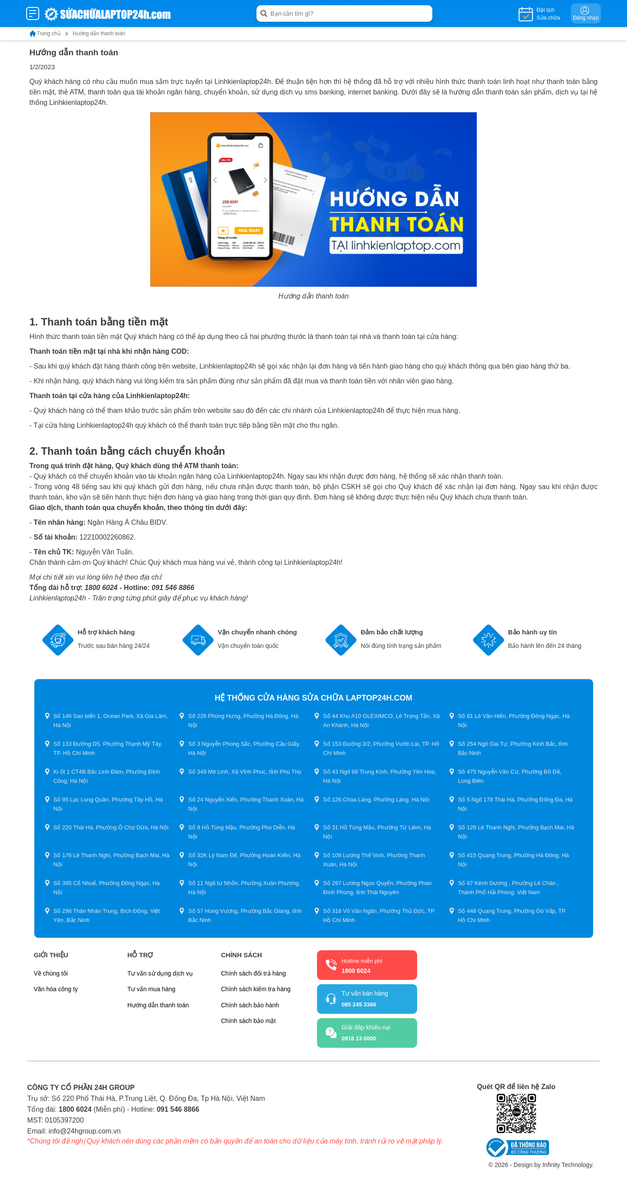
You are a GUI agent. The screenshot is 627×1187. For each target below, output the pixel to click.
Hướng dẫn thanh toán (158, 1005)
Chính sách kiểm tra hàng (256, 989)
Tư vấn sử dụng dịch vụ (160, 973)
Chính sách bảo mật (248, 1020)
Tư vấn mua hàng (151, 989)
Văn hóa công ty (56, 989)
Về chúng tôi (51, 973)
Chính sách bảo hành (250, 1005)
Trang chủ (49, 33)
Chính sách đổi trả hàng (253, 973)
